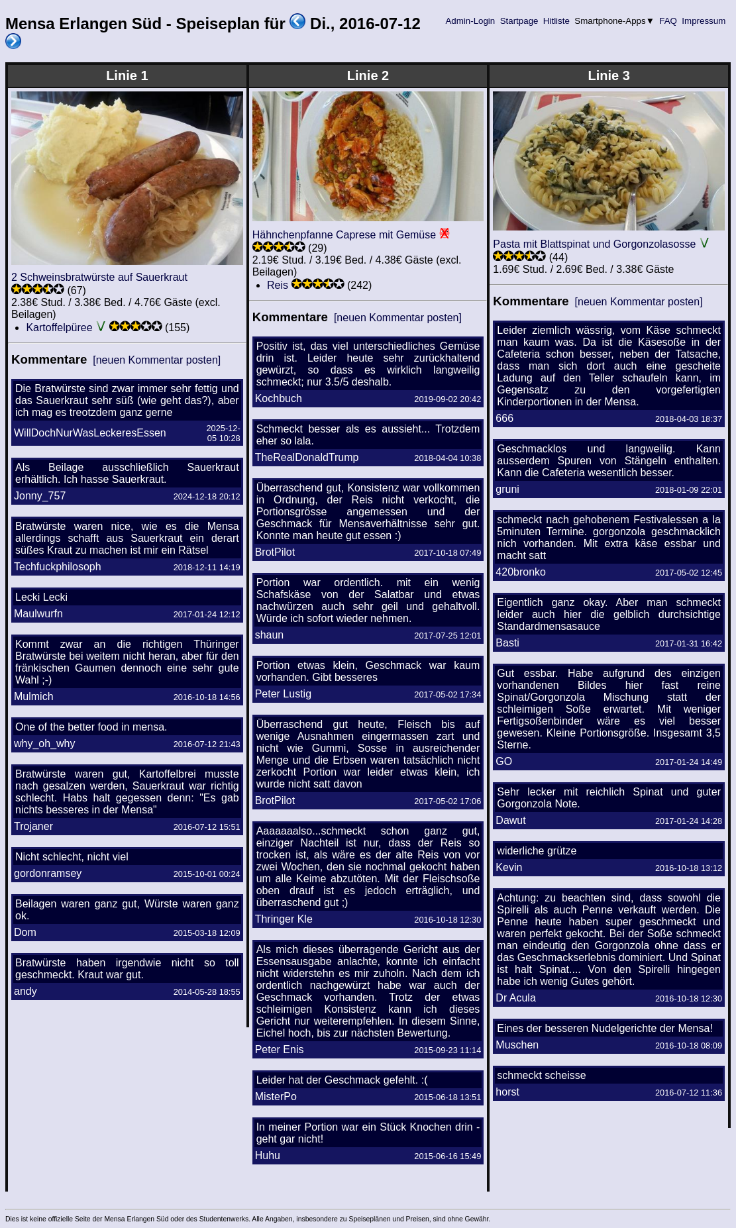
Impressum (704, 21)
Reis (277, 285)
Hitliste (556, 21)
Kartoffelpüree (59, 327)
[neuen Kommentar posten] (157, 360)
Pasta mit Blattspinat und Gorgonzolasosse (594, 244)
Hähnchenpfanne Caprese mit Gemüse (344, 234)
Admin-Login (470, 21)
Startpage (519, 21)
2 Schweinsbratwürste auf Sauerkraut (99, 277)
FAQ (668, 21)
